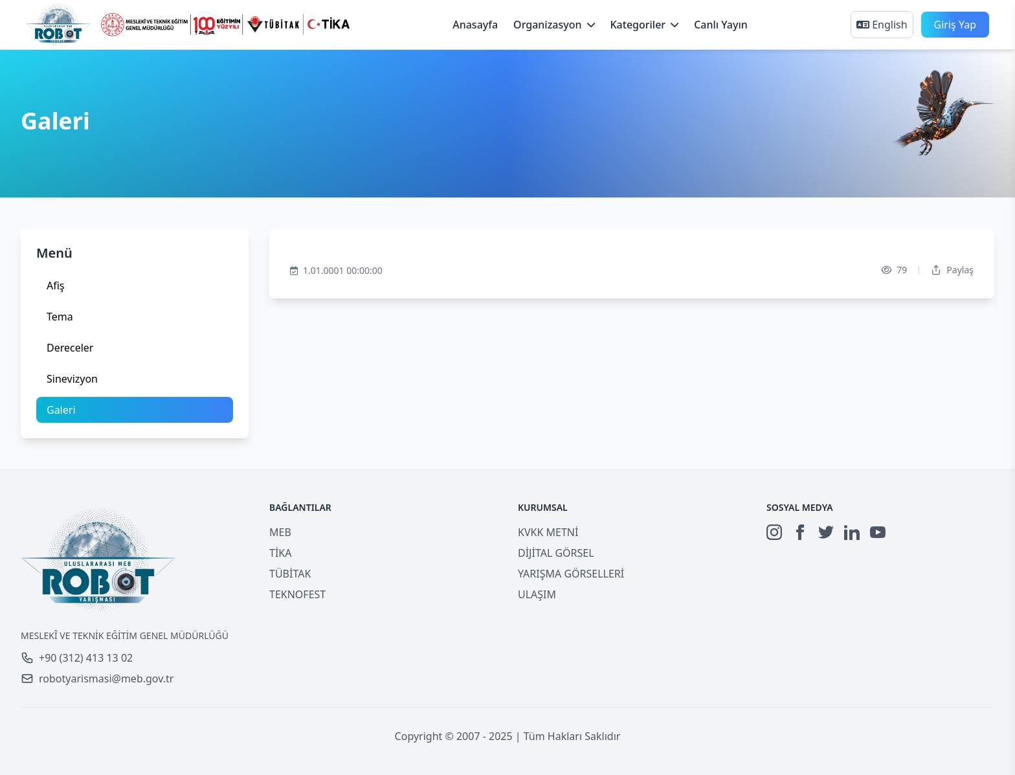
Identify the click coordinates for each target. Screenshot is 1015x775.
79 (894, 270)
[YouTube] (878, 532)
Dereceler (70, 348)
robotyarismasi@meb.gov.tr (97, 678)
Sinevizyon (72, 379)
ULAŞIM (537, 594)
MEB (280, 532)
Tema (60, 316)
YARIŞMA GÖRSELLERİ (571, 574)
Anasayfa (475, 24)
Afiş (56, 285)
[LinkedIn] (852, 532)
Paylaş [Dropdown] (952, 270)
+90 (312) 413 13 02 (77, 658)
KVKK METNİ (548, 532)
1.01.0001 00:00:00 (336, 270)
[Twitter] (826, 532)
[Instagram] (774, 532)
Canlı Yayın (721, 24)
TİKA (280, 553)
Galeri (61, 410)
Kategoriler (644, 24)
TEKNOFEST (297, 594)
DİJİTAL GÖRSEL (556, 553)
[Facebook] (800, 532)
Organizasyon (553, 24)
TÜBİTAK (290, 574)
